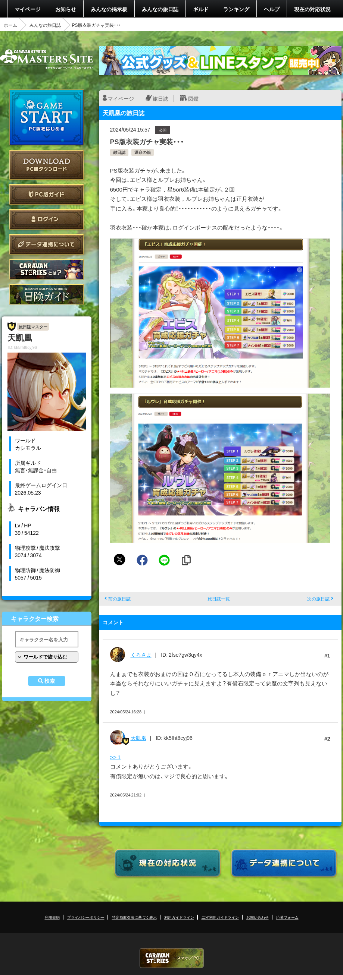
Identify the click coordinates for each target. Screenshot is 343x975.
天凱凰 (138, 737)
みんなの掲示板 (109, 9)
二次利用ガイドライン (220, 917)
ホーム (10, 25)
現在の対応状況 (312, 9)
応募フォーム (287, 917)
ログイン (46, 219)
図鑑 (193, 98)
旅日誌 (160, 98)
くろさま (141, 654)
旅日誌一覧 (219, 598)
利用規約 (52, 917)
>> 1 (115, 757)
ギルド (201, 9)
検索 (49, 681)
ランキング (236, 9)
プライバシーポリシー (86, 917)
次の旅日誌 (318, 598)
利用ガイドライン (179, 917)
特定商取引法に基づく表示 (134, 917)
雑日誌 (119, 152)
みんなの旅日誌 (160, 9)
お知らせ (65, 9)
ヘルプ (272, 9)
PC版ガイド (46, 194)
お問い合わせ (257, 917)
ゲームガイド (46, 294)
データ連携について (46, 244)
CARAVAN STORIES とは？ (46, 269)
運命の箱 (142, 152)
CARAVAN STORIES (172, 958)
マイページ (28, 9)
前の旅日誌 (119, 598)
